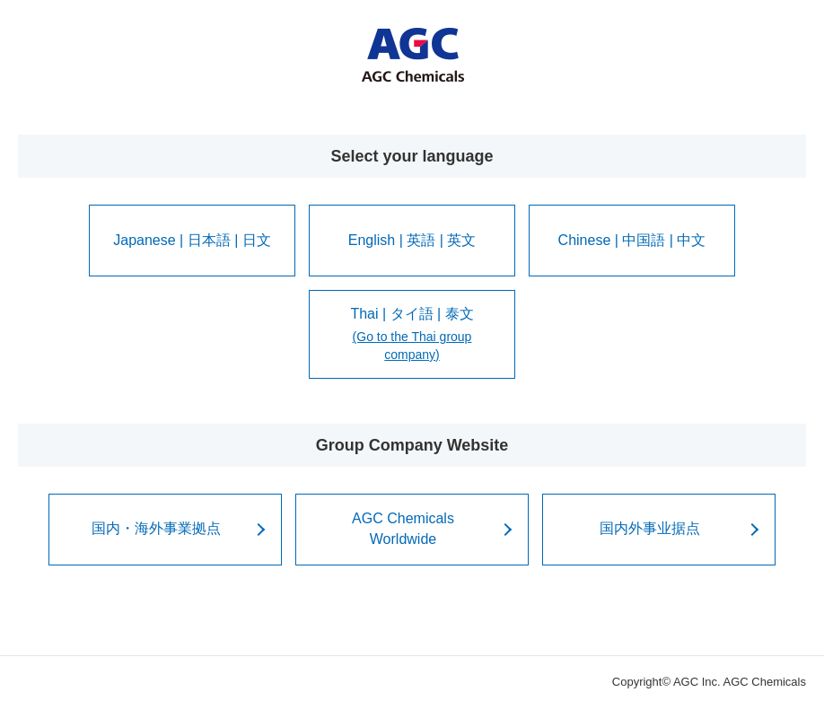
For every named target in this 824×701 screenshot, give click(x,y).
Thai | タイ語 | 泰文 (412, 335)
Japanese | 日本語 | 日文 (191, 240)
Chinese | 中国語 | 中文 (632, 240)
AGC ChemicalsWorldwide (403, 528)
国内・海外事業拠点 (156, 528)
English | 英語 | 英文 (412, 240)
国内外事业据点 (650, 528)
